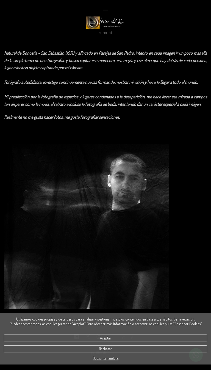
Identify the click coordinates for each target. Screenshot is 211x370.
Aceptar (105, 338)
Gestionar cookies (105, 358)
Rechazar (105, 348)
